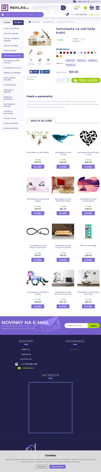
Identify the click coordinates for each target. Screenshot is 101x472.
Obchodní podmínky (13, 14)
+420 (28, 364)
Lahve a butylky (11, 46)
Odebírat (93, 325)
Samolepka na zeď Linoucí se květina (63, 246)
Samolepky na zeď (12, 56)
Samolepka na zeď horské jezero (88, 200)
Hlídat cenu (39, 62)
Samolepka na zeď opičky (38, 152)
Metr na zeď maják (88, 246)
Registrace (95, 2)
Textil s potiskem (11, 28)
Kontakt (38, 14)
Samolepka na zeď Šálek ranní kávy (88, 293)
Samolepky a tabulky (9, 105)
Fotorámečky (10, 85)
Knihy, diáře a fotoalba (10, 79)
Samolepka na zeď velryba (63, 153)
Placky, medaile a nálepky (11, 39)
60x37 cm (81, 60)
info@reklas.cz (94, 15)
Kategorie (7, 22)
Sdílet (34, 72)
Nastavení (42, 467)
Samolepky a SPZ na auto (11, 62)
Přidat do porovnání (31, 62)
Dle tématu (18, 22)
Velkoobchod (74, 349)
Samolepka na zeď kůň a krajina (38, 293)
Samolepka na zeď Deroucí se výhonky (63, 293)
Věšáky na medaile (12, 73)
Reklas (83, 39)
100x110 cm (70, 65)
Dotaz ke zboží (48, 62)
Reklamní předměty (8, 98)
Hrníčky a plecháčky (8, 112)
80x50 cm (93, 60)
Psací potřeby (10, 51)
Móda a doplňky (11, 123)
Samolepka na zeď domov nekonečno (37, 246)
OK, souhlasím (57, 467)
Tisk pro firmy (10, 118)
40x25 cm (70, 60)
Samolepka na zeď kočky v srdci (88, 153)
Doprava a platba (28, 14)
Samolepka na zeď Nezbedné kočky (63, 200)
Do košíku (38, 166)
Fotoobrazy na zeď (12, 68)
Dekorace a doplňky (9, 91)
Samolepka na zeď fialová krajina (38, 200)
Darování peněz (11, 33)
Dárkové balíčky (11, 128)
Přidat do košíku (86, 80)
